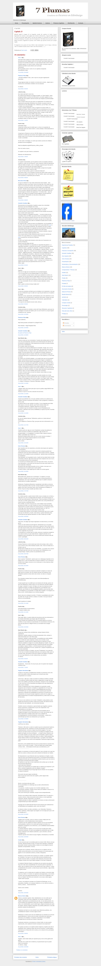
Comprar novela (66, 302)
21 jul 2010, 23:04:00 (23, 946)
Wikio (63, 331)
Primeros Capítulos (58, 23)
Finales (64, 278)
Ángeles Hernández (23, 670)
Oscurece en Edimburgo (67, 202)
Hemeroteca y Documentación (70, 264)
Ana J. (19, 57)
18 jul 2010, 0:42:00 (23, 88)
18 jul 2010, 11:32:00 (23, 393)
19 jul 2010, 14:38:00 (23, 718)
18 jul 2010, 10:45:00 (23, 327)
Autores (47, 23)
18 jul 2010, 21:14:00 (23, 612)
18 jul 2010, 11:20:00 (23, 383)
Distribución (71, 23)
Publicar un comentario (22, 950)
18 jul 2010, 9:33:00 (23, 304)
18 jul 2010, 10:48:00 (23, 335)
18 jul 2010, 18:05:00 (23, 516)
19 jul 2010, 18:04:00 (23, 892)
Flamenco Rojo (22, 75)
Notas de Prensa (66, 291)
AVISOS (64, 297)
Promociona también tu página (68, 220)
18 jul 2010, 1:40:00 (23, 156)
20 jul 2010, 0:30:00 (23, 933)
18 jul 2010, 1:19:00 (23, 120)
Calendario (65, 300)
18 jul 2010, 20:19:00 (23, 565)
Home (16, 23)
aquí (50, 225)
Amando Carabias (22, 203)
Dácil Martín (65, 275)
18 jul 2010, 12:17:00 (23, 425)
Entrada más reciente (20, 957)
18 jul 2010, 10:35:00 (23, 314)
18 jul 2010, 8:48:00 (23, 200)
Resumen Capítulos (67, 308)
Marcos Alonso (22, 896)
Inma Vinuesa (21, 446)
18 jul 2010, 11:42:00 (23, 413)
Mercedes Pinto (22, 180)
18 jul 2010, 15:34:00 (23, 471)
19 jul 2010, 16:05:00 (23, 836)
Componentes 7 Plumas (68, 269)
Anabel (20, 840)
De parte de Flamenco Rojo (24, 332)
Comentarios (67, 325)
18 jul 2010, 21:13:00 (23, 603)
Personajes (65, 305)
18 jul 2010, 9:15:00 (23, 265)
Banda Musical (66, 294)
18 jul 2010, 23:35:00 (23, 627)
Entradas (66, 323)
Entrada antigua (52, 957)
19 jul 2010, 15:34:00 (23, 814)
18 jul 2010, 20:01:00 (23, 539)
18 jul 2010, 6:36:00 (23, 177)
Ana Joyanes (79, 122)
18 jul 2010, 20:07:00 (23, 553)
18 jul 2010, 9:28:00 (23, 286)
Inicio (37, 957)
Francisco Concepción (68, 250)
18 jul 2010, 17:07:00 (23, 491)
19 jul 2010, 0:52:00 (23, 658)
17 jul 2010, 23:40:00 (23, 72)
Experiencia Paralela (67, 245)
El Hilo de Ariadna (66, 286)
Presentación (25, 23)
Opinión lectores (37, 23)
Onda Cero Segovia (80, 127)
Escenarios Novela (67, 289)
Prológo (64, 313)
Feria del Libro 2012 (67, 311)
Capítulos (64, 248)
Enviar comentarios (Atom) (38, 961)
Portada (64, 283)
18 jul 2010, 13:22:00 (23, 442)
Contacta (80, 23)
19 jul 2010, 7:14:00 (23, 667)
